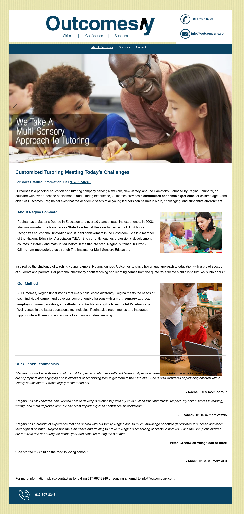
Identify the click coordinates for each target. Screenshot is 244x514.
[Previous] (15, 108)
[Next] (226, 108)
